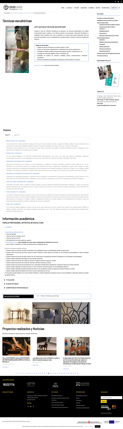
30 (73, 373)
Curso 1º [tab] (7, 135)
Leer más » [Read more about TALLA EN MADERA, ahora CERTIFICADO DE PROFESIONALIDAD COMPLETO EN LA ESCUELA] (5, 367)
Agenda (78, 403)
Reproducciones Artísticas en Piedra (108, 35)
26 (64, 373)
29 (71, 373)
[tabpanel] (46, 175)
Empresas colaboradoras (82, 407)
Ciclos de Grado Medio (102, 22)
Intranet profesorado (106, 413)
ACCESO (9, 227)
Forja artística (103, 33)
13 (36, 373)
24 (59, 373)
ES (119, 7)
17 (44, 373)
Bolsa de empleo (80, 405)
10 (30, 373)
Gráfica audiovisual (104, 46)
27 (66, 373)
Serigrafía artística (104, 31)
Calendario (79, 400)
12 (34, 373)
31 (75, 373)
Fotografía (102, 44)
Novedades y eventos (81, 395)
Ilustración (102, 39)
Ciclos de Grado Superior (103, 38)
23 (57, 373)
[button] (46, 227)
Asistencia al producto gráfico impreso (109, 24)
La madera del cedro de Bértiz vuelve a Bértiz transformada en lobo (46, 359)
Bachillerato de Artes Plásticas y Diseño (107, 20)
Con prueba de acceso (11, 242)
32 (77, 373)
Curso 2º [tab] (16, 135)
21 (52, 373)
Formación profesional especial (60, 407)
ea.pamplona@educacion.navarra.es (106, 105)
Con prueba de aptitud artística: (14, 232)
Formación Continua (102, 55)
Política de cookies (25, 421)
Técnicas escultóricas (105, 49)
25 (62, 373)
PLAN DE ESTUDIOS (12, 284)
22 (55, 373)
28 (68, 373)
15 (40, 373)
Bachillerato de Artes (57, 395)
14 (38, 373)
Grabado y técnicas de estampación (108, 42)
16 (42, 373)
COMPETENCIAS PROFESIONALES (17, 288)
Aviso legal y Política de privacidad (11, 421)
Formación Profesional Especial (105, 18)
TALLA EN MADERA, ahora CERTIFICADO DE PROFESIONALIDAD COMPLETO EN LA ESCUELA (16, 360)
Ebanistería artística (104, 51)
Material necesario (39, 65)
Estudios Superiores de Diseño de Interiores (108, 53)
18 (46, 373)
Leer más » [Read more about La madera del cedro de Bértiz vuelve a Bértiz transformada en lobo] (36, 365)
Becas (77, 398)
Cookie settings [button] (89, 426)
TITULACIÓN (10, 280)
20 (50, 373)
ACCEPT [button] (97, 426)
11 (32, 373)
